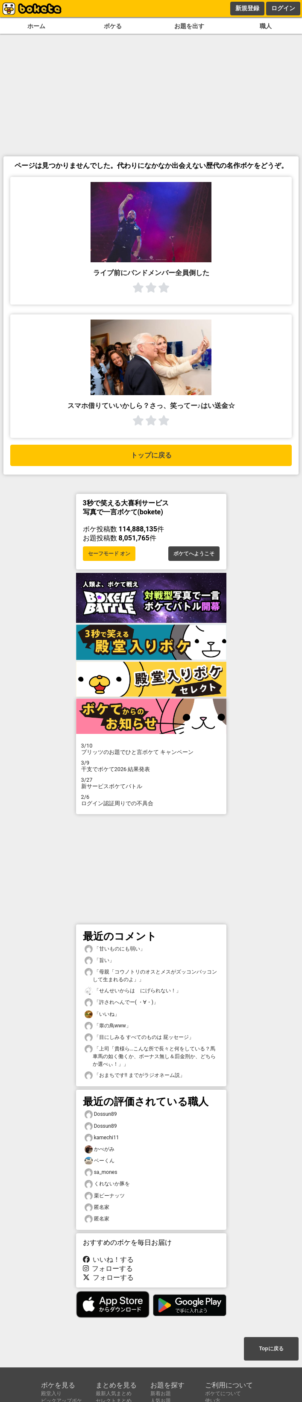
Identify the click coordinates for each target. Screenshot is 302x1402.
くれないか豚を (107, 1184)
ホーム (36, 26)
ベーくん (99, 1161)
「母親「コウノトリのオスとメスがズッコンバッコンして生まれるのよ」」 (151, 975)
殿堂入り (51, 1393)
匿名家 (97, 1207)
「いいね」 (102, 1014)
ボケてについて (223, 1393)
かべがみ (99, 1149)
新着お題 (160, 1393)
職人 (266, 26)
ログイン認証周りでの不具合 (151, 800)
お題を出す (189, 26)
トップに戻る (151, 455)
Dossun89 (101, 1114)
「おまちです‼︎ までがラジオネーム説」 (135, 1075)
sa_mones (101, 1172)
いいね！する (108, 1259)
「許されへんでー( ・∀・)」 (121, 1002)
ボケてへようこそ (193, 554)
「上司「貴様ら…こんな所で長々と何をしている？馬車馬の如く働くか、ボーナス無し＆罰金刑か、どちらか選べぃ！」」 (150, 1056)
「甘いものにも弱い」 (115, 949)
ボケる (113, 26)
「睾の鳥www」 (108, 1026)
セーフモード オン (109, 554)
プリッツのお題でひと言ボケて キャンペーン (151, 748)
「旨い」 (99, 960)
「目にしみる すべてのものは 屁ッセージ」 (139, 1037)
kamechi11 (102, 1138)
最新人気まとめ (114, 1393)
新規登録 (247, 8)
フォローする (108, 1268)
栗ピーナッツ (105, 1196)
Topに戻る (271, 1349)
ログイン (283, 8)
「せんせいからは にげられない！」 (133, 991)
